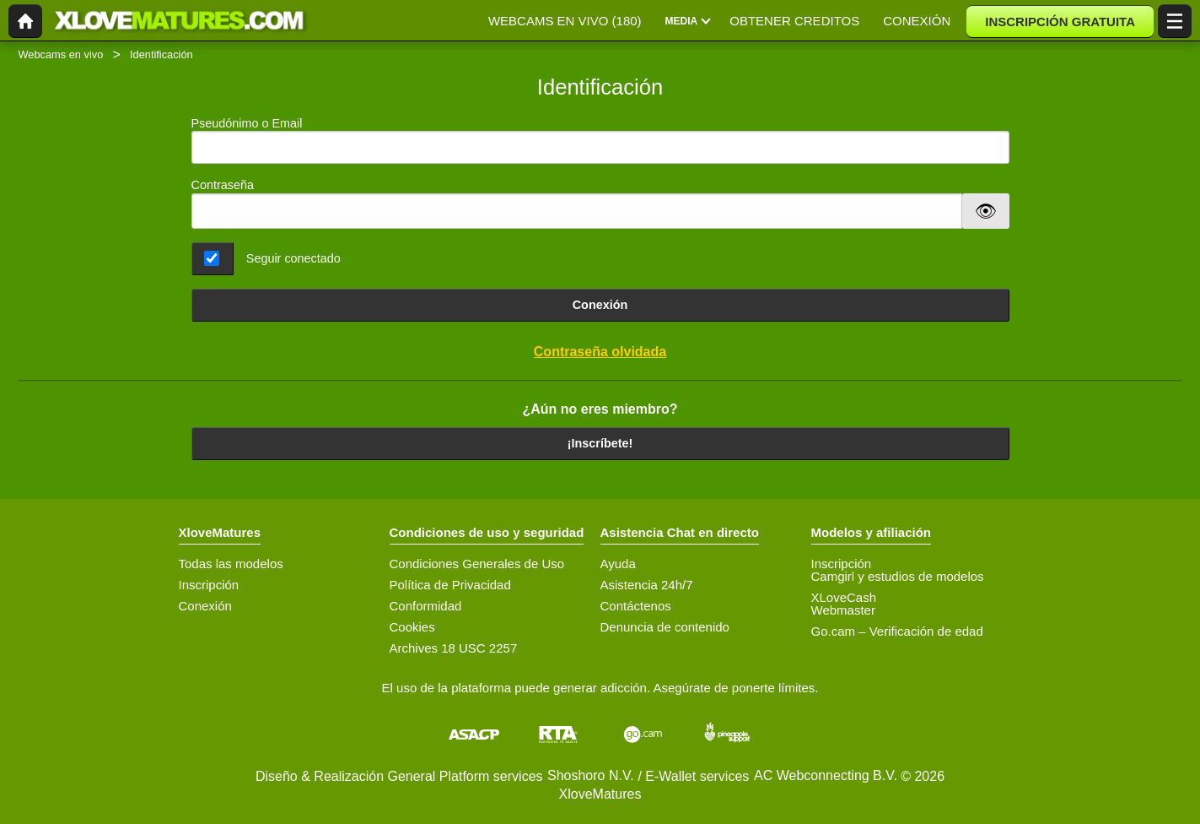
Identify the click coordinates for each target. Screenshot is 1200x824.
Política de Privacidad (450, 584)
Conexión (600, 305)
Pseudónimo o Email (600, 141)
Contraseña (222, 185)
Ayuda (618, 563)
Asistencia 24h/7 (646, 584)
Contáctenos (635, 606)
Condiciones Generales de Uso (477, 563)
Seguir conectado (293, 258)
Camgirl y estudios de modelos (897, 576)
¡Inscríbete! (600, 443)
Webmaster (843, 610)
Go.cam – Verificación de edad (897, 631)
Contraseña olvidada (600, 351)
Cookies (412, 627)
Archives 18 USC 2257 (454, 648)
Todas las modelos (231, 563)
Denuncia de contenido (664, 627)
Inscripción (209, 584)
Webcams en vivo (61, 54)
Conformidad (426, 606)
